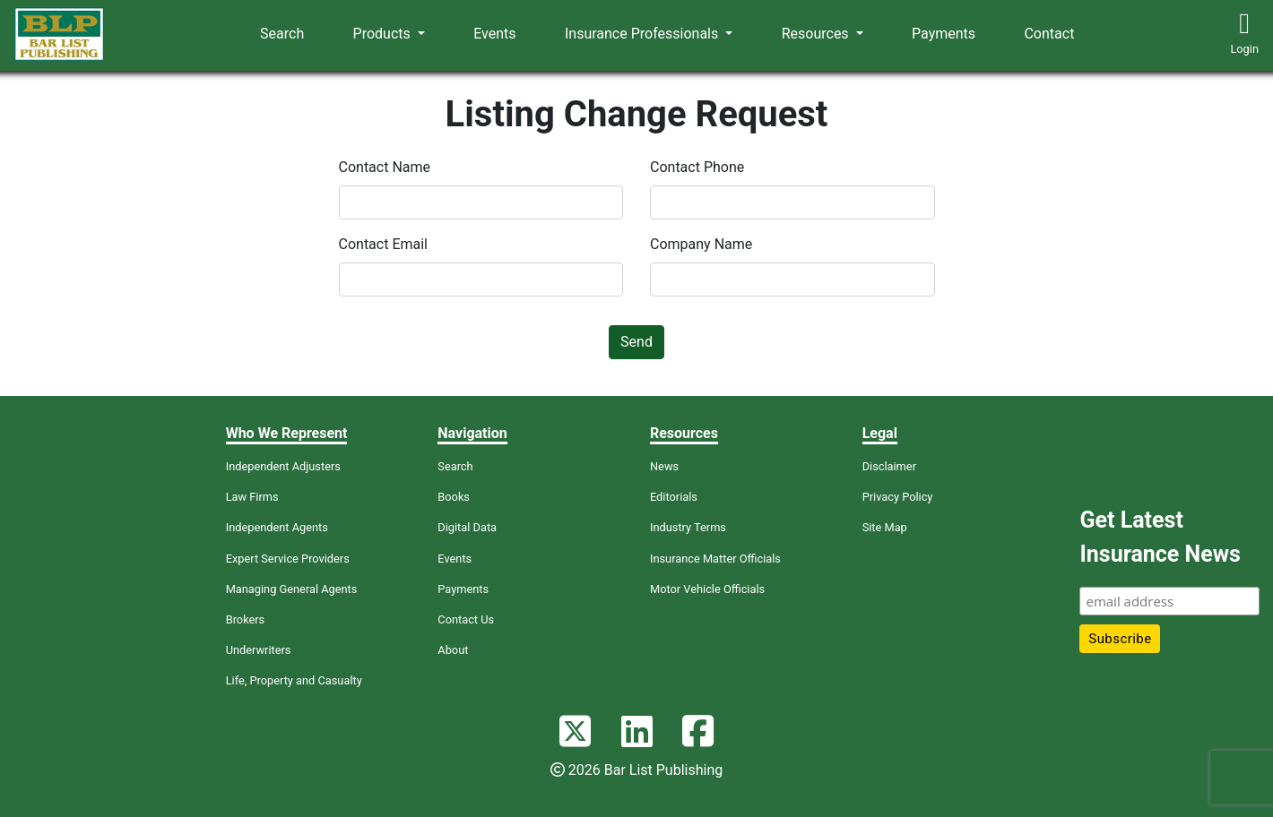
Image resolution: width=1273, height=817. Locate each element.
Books (453, 496)
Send (636, 341)
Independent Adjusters (283, 466)
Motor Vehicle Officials (707, 589)
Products (383, 33)
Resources (817, 33)
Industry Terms (688, 527)
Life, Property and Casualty (294, 680)
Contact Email (384, 244)
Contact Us (465, 619)
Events (494, 33)
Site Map (884, 527)
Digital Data (467, 527)
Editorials (673, 496)
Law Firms (252, 496)
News (664, 466)
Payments (943, 33)
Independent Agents (277, 527)
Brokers (245, 619)
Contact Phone (697, 167)
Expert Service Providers (288, 558)
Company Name (701, 244)
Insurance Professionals (643, 33)
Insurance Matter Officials (715, 558)
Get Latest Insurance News (1159, 537)
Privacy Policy (897, 496)
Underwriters (258, 650)
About (452, 650)
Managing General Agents (292, 589)
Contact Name (385, 167)
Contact (1049, 33)
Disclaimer (889, 466)
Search (282, 33)
